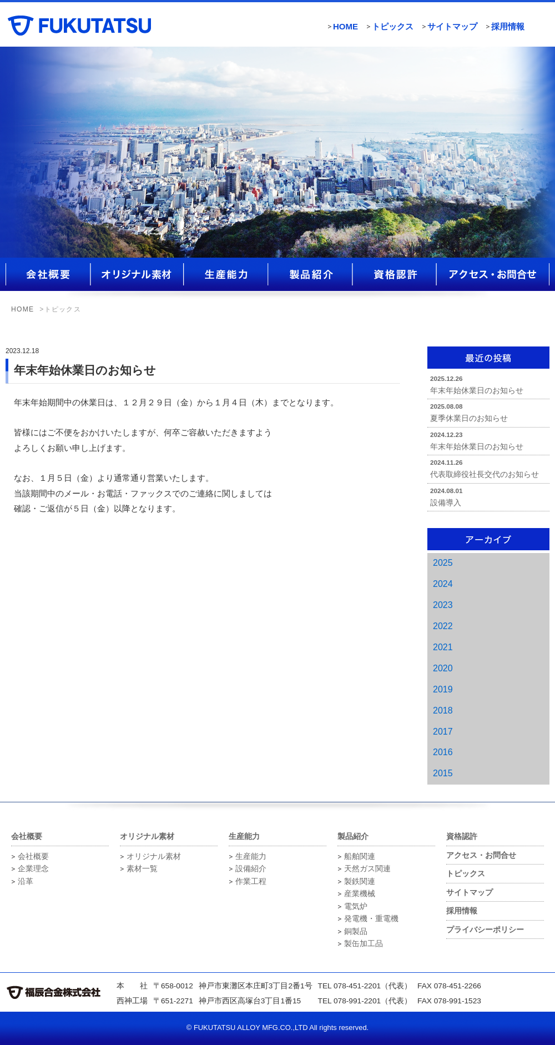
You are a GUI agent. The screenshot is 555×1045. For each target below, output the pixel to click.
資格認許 (461, 836)
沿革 (25, 881)
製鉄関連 (359, 881)
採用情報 (507, 26)
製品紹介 (353, 836)
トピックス (392, 26)
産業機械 (359, 894)
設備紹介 (250, 869)
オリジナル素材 (154, 856)
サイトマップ (452, 26)
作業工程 (250, 881)
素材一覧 (142, 869)
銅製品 (355, 931)
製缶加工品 (363, 944)
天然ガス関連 (367, 869)
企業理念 (33, 869)
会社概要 (33, 856)
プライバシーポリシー (485, 930)
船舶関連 (359, 856)
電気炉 (355, 906)
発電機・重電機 (371, 919)
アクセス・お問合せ (481, 855)
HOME (345, 26)
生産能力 (250, 856)
